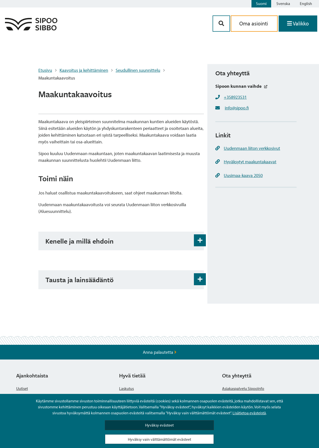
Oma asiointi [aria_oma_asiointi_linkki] (254, 23)
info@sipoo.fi (237, 108)
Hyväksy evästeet (159, 425)
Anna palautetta (159, 352)
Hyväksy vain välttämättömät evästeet (159, 439)
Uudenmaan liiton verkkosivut (247, 148)
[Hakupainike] (221, 23)
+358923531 (235, 97)
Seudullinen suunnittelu (138, 70)
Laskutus (126, 388)
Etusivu (45, 70)
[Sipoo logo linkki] (31, 29)
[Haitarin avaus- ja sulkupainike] (200, 240)
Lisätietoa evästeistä (249, 412)
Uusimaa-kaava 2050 (239, 175)
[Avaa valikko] (298, 23)
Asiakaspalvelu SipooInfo (243, 388)
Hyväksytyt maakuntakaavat (245, 162)
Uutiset (22, 388)
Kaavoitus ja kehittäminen (84, 70)
